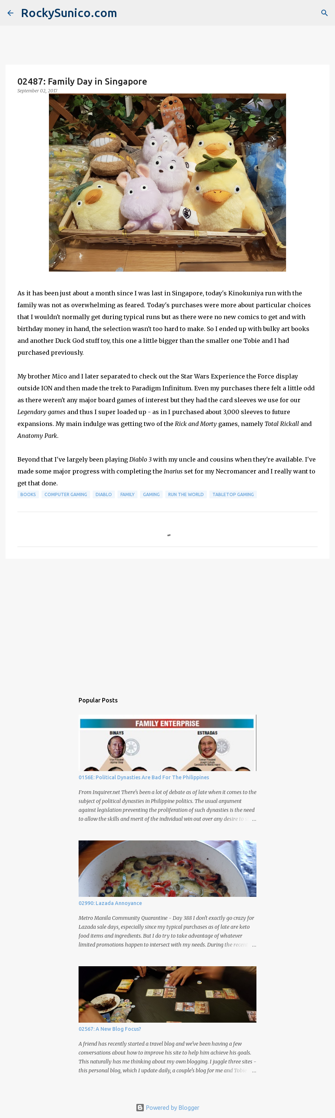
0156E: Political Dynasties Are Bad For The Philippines (144, 777)
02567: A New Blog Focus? (110, 1029)
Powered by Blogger (167, 1107)
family (127, 494)
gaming (151, 494)
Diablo (104, 494)
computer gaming (65, 494)
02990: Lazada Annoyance (110, 903)
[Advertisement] (167, 622)
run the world (186, 494)
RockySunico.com (69, 12)
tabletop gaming (233, 494)
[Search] (324, 13)
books (28, 494)
